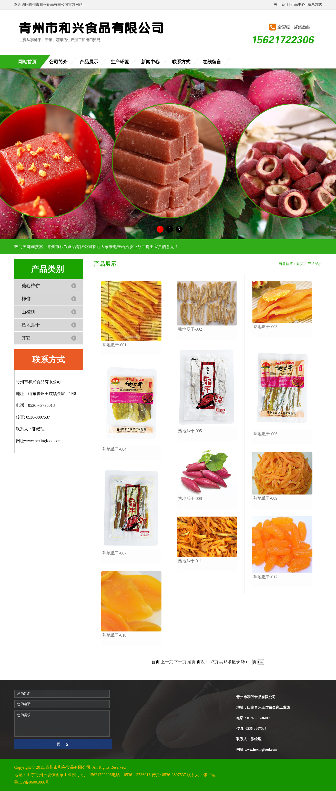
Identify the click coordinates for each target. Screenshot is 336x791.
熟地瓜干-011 (190, 561)
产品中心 (298, 4)
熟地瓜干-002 (190, 329)
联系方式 (315, 4)
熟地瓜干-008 (190, 498)
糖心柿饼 (31, 285)
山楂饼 (28, 311)
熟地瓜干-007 (114, 553)
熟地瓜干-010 (114, 635)
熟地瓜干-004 (114, 449)
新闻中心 (150, 61)
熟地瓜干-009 (265, 498)
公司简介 (58, 61)
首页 (300, 264)
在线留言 (212, 61)
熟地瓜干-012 (265, 577)
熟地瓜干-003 (265, 326)
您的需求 (62, 723)
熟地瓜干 (31, 325)
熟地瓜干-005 (190, 431)
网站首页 (27, 61)
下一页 (180, 661)
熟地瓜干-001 (114, 345)
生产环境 (119, 61)
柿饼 (26, 298)
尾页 (191, 661)
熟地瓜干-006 (265, 434)
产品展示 (89, 61)
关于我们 (281, 4)
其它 (26, 338)
